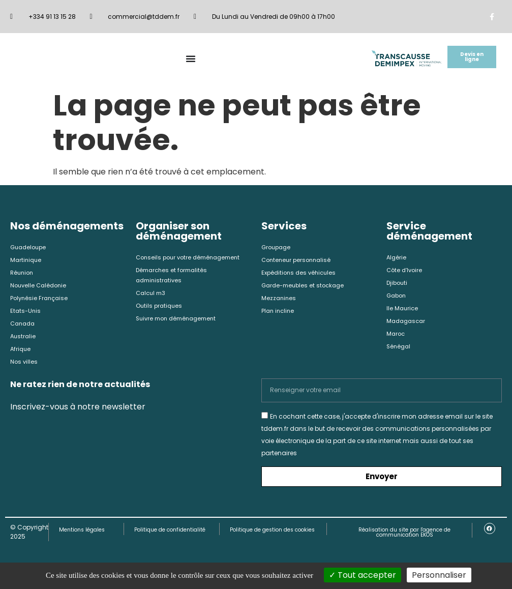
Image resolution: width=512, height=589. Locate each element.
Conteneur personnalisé (298, 260)
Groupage (277, 247)
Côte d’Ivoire (405, 271)
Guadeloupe (29, 247)
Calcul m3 (152, 294)
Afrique (21, 353)
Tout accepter (362, 575)
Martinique (26, 260)
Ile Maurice (402, 310)
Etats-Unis (26, 313)
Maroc (396, 337)
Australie (23, 340)
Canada (24, 326)
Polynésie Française (40, 300)
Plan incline (278, 313)
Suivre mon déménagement (180, 320)
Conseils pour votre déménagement (192, 257)
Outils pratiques (160, 307)
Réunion (23, 274)
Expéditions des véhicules (301, 274)
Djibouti (397, 284)
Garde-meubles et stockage (305, 287)
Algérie (396, 257)
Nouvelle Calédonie (40, 287)
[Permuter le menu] (191, 58)
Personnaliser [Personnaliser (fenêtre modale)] (439, 575)
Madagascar (407, 323)
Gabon (397, 297)
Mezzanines (279, 300)
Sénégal (399, 350)
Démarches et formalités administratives (174, 276)
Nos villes (24, 366)
